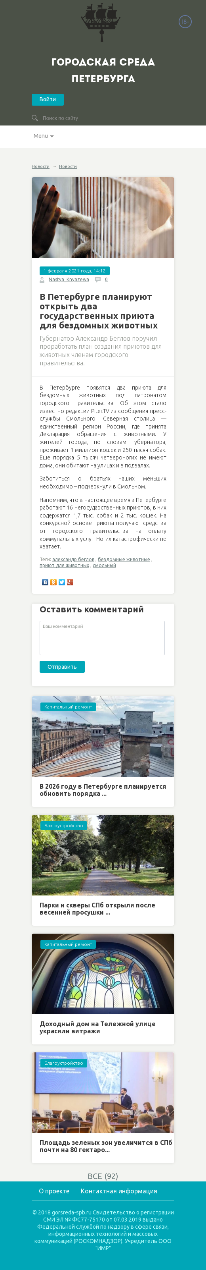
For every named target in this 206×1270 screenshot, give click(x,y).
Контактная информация (119, 1191)
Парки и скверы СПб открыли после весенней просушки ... (97, 908)
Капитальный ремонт (68, 706)
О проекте (54, 1191)
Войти (48, 99)
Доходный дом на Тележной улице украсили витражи (98, 1027)
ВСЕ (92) (103, 1176)
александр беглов (73, 559)
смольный (104, 565)
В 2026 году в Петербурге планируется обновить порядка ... (103, 790)
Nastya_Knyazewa (69, 279)
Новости (41, 166)
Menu (41, 136)
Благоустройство (63, 825)
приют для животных (64, 565)
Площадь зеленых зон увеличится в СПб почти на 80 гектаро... (106, 1146)
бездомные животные (124, 559)
